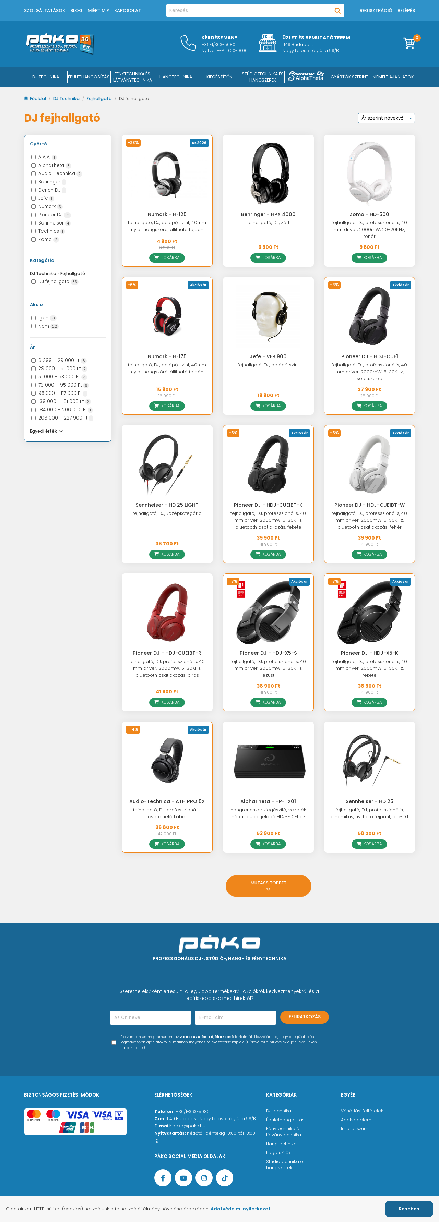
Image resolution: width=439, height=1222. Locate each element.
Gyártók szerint (349, 77)
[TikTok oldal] (224, 1177)
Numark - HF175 (167, 356)
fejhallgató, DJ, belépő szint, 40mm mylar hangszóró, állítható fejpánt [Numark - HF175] (167, 368)
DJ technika (278, 1111)
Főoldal (35, 98)
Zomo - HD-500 (369, 214)
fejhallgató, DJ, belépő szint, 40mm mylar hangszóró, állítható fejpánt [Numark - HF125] (167, 226)
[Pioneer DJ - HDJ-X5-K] (369, 613)
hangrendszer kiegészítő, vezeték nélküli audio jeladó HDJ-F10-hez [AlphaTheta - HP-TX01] (268, 813)
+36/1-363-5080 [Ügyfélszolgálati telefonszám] (193, 1111)
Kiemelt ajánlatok (393, 77)
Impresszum (354, 1129)
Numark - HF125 (167, 214)
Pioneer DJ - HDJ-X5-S (268, 653)
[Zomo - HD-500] (369, 174)
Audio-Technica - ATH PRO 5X (167, 801)
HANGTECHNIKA (175, 77)
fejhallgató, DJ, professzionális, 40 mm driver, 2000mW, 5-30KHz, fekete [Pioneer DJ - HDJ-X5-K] (369, 668)
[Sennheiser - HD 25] (369, 761)
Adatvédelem (356, 1120)
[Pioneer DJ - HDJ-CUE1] (369, 316)
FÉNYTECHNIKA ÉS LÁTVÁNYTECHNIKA (132, 77)
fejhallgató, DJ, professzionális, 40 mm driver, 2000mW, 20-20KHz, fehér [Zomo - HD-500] (369, 229)
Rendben (409, 1209)
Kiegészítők (278, 1153)
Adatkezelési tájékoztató (207, 1036)
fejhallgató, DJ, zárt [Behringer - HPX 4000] (268, 222)
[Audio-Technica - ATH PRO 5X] (167, 761)
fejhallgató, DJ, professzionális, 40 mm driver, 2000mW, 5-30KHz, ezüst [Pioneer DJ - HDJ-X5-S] (268, 668)
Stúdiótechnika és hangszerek (286, 1165)
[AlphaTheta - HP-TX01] (268, 761)
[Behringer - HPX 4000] (268, 174)
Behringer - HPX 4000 (268, 214)
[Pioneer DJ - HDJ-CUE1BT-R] (167, 613)
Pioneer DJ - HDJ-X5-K (369, 653)
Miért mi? (98, 10)
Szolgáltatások (44, 10)
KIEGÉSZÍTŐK (219, 77)
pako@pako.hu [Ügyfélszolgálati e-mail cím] (188, 1126)
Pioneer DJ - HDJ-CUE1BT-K (268, 504)
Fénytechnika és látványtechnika (284, 1132)
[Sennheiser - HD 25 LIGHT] (167, 464)
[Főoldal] (60, 52)
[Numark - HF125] (167, 174)
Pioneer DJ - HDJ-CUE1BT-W (369, 504)
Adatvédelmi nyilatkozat (241, 1209)
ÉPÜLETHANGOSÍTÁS (89, 77)
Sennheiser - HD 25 (369, 801)
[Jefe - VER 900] (268, 316)
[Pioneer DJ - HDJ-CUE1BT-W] (369, 464)
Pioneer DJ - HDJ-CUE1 (369, 356)
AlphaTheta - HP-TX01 (268, 801)
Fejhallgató (100, 98)
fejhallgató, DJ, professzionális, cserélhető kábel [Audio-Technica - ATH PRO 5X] (167, 813)
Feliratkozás (305, 1017)
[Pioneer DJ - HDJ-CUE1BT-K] (268, 464)
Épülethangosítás (285, 1120)
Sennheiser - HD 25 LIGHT (167, 504)
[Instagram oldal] (204, 1177)
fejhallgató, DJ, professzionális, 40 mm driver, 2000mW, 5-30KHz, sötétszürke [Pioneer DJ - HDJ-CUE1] (369, 372)
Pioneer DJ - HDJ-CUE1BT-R (167, 653)
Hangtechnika (281, 1144)
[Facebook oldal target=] (162, 1177)
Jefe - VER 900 (268, 356)
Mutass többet (268, 886)
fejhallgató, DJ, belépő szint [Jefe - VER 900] (268, 365)
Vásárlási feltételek (362, 1111)
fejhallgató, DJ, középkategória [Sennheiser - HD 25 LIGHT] (167, 513)
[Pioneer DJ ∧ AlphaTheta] (306, 77)
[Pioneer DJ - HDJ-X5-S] (268, 613)
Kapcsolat (127, 10)
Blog (76, 10)
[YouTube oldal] (183, 1177)
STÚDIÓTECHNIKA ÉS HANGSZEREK (263, 77)
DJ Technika (45, 77)
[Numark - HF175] (167, 316)
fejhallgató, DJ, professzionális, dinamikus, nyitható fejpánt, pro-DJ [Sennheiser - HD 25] (369, 813)
